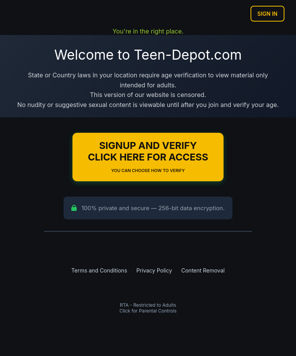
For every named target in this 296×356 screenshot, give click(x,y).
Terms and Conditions (99, 270)
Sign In (267, 13)
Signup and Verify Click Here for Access (148, 156)
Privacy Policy (154, 270)
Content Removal (203, 270)
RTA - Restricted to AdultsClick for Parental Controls (148, 308)
